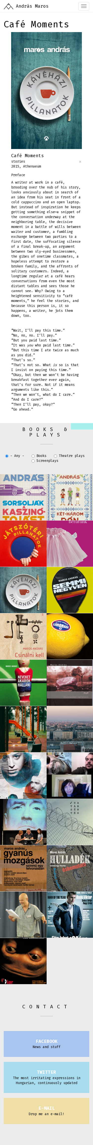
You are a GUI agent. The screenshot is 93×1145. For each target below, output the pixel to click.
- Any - (14, 456)
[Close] (80, 161)
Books (38, 456)
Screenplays (44, 461)
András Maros (32, 6)
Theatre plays (69, 456)
